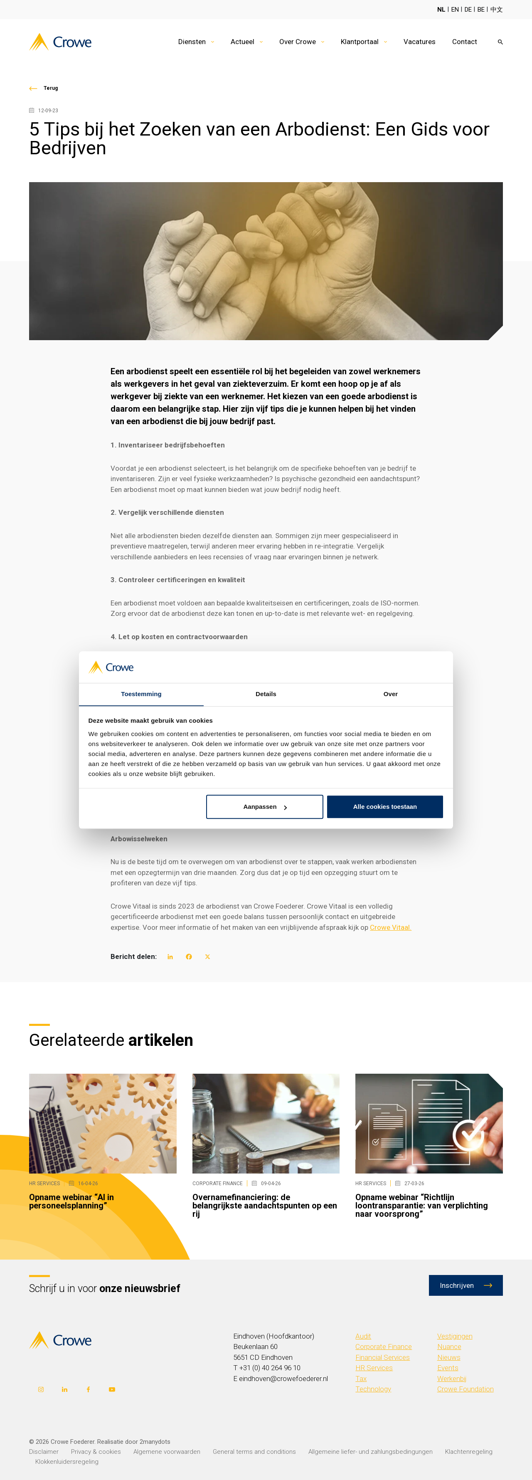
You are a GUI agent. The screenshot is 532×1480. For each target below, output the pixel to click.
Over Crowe (297, 41)
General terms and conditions (254, 1451)
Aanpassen (265, 806)
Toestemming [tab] (141, 693)
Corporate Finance (383, 1346)
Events (447, 1368)
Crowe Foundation (465, 1389)
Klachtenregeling (469, 1451)
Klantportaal (360, 41)
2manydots (155, 1441)
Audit (363, 1336)
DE (468, 9)
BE (481, 9)
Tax (361, 1378)
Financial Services (382, 1357)
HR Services (374, 1368)
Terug (51, 88)
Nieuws (449, 1357)
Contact (464, 41)
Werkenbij (452, 1378)
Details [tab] (266, 693)
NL (441, 9)
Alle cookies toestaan (385, 806)
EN (455, 9)
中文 (496, 9)
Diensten (192, 41)
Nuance (449, 1346)
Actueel (242, 41)
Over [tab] (391, 693)
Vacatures (420, 41)
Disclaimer (44, 1451)
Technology (373, 1389)
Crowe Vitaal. (390, 927)
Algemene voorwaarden (166, 1451)
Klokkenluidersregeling (67, 1461)
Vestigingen (455, 1336)
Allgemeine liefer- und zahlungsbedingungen (370, 1451)
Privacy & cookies (96, 1451)
